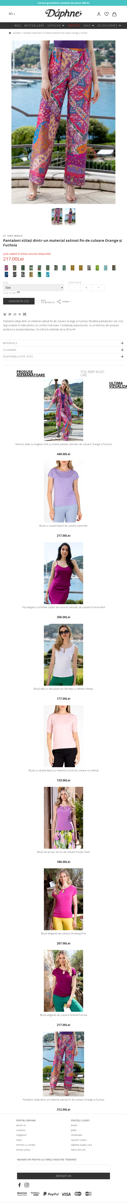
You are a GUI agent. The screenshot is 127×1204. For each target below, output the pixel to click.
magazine (21, 1135)
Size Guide (11, 292)
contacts (20, 1130)
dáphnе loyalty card (81, 1144)
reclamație (76, 1135)
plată (73, 1130)
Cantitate (75, 282)
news (19, 1139)
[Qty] (87, 287)
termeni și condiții (25, 1144)
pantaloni (17, 33)
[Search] (21, 14)
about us (21, 1125)
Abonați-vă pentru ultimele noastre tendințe (46, 1159)
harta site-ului (78, 1149)
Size (6, 282)
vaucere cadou (79, 1139)
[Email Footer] (63, 1167)
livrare (74, 1125)
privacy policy (23, 1149)
